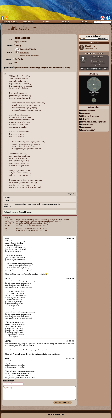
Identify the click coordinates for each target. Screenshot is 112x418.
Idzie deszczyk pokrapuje (90, 116)
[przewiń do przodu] (100, 69)
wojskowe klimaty (21, 202)
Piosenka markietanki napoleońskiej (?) (95, 122)
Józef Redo (97, 57)
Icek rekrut (85, 119)
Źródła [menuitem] (65, 22)
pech (39, 202)
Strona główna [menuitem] (9, 22)
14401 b (103, 63)
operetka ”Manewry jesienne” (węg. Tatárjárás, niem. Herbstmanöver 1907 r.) (42, 68)
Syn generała (86, 113)
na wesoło (56, 202)
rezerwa (50, 202)
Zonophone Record (97, 61)
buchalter (44, 202)
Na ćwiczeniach (87, 124)
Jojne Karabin (86, 127)
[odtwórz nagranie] (94, 69)
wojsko (34, 202)
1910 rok (97, 65)
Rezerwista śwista (88, 130)
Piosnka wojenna (88, 110)
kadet (30, 202)
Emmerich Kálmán (28, 49)
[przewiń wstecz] (88, 69)
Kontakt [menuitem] (83, 22)
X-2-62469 (95, 63)
